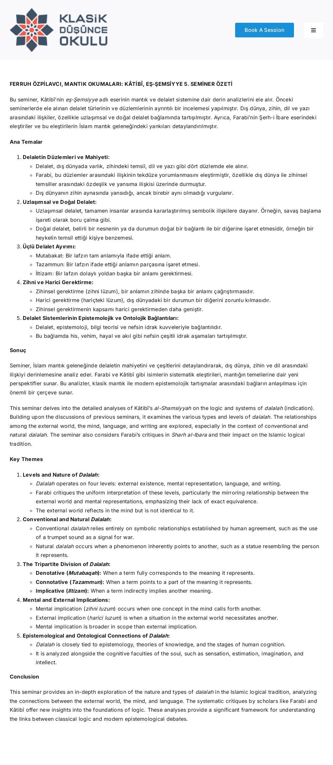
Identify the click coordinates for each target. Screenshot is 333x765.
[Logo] (58, 10)
